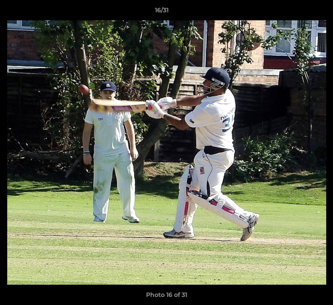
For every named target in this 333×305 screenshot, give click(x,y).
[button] (297, 12)
